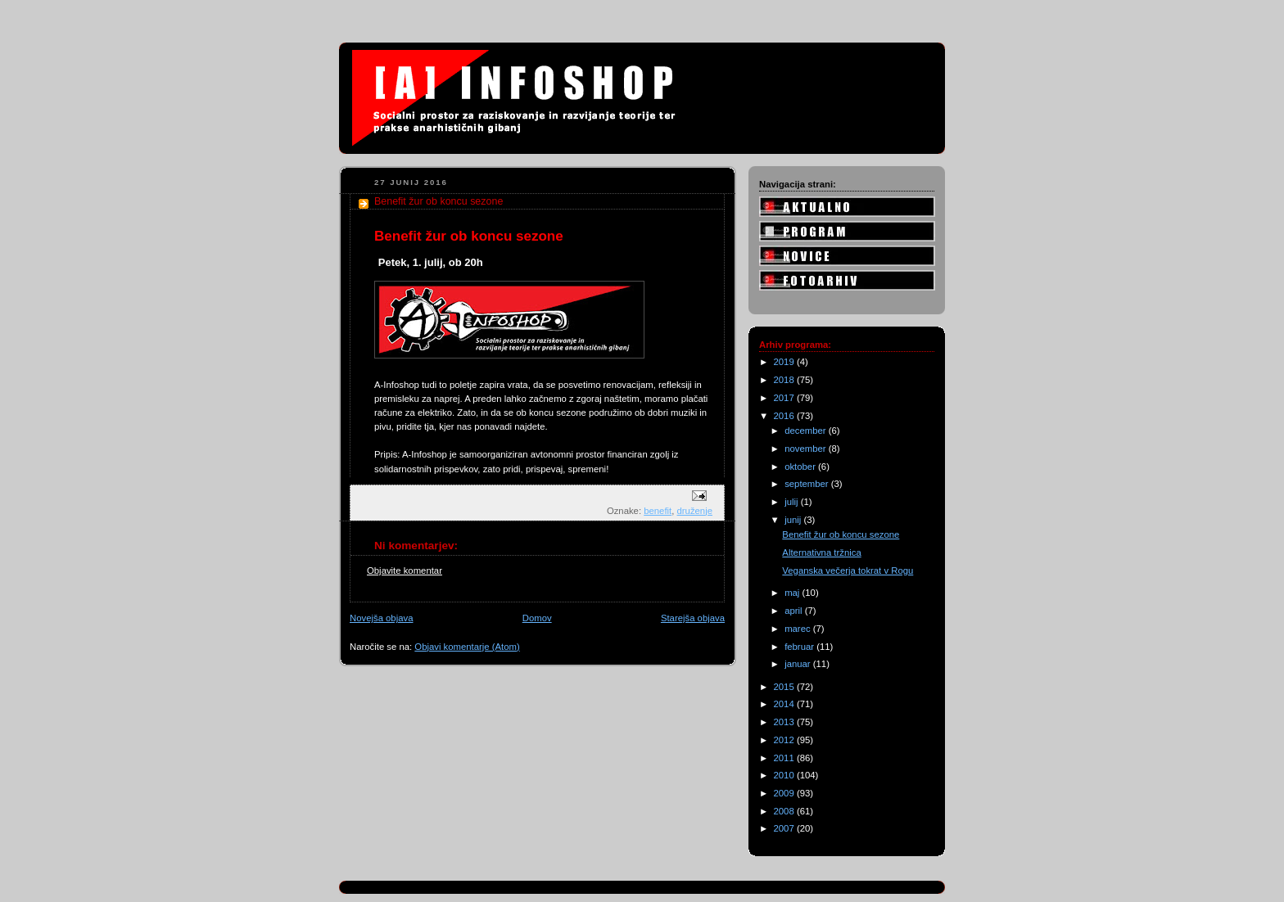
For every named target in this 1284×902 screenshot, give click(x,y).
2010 (785, 775)
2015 (785, 687)
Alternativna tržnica (821, 552)
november (806, 448)
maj (793, 593)
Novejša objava (381, 618)
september (807, 484)
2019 (785, 362)
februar (800, 647)
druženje (694, 511)
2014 (785, 704)
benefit (657, 511)
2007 (785, 828)
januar (798, 664)
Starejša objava (693, 618)
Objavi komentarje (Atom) (466, 647)
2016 (785, 416)
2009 (785, 793)
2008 (785, 811)
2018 (785, 380)
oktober (801, 466)
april (794, 611)
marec (798, 629)
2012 (785, 740)
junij (793, 520)
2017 (785, 398)
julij (792, 502)
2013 (785, 722)
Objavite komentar (404, 570)
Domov (537, 618)
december (806, 430)
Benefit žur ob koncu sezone (840, 534)
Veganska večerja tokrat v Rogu (847, 570)
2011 (785, 758)
